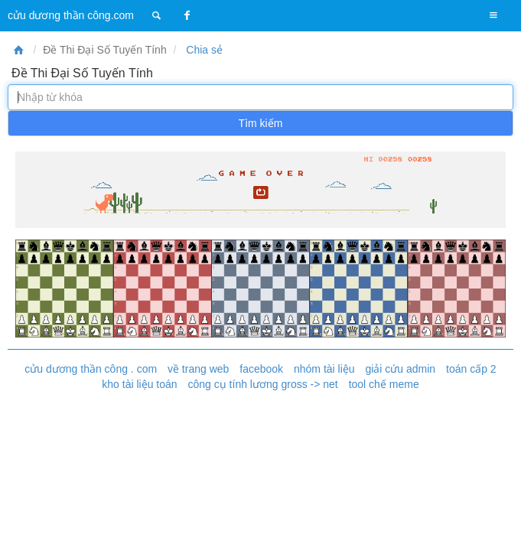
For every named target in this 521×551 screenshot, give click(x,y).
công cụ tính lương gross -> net (262, 384)
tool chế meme (384, 384)
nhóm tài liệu (324, 369)
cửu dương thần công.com (71, 15)
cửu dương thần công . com (90, 369)
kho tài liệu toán (139, 384)
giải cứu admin (400, 369)
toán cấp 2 (471, 369)
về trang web (198, 369)
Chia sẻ (203, 50)
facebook (261, 369)
